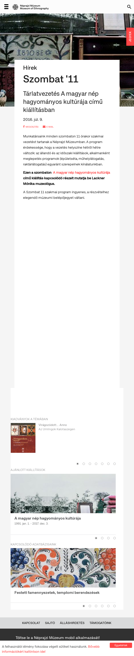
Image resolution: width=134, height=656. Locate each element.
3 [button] (90, 464)
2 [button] (84, 464)
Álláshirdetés (72, 623)
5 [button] (102, 464)
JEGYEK (130, 36)
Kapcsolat (31, 623)
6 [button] (108, 464)
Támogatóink (100, 623)
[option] (63, 441)
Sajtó (50, 623)
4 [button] (96, 464)
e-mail (48, 126)
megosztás (31, 126)
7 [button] (114, 464)
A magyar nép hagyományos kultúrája (81, 172)
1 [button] (77, 464)
